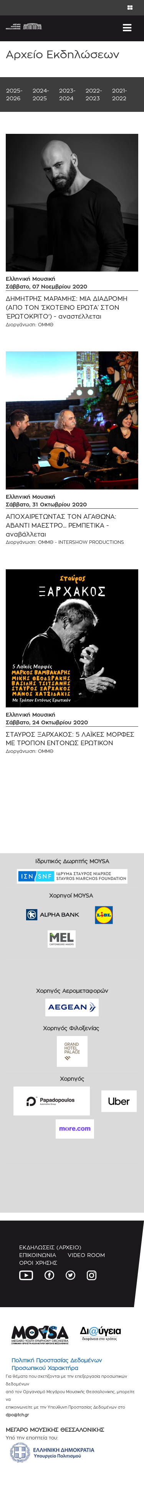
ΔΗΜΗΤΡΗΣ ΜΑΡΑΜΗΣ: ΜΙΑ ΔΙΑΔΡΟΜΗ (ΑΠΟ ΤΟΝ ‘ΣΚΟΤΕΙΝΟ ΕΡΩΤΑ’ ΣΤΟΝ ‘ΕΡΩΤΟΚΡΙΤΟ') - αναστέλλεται (66, 307)
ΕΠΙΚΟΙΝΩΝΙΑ (37, 1255)
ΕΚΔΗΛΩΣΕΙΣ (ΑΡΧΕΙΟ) (50, 1247)
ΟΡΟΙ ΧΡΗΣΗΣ (38, 1263)
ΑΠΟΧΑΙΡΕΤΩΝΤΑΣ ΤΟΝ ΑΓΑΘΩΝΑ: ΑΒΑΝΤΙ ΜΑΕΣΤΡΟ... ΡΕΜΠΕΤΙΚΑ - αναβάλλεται (61, 525)
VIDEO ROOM (86, 1255)
